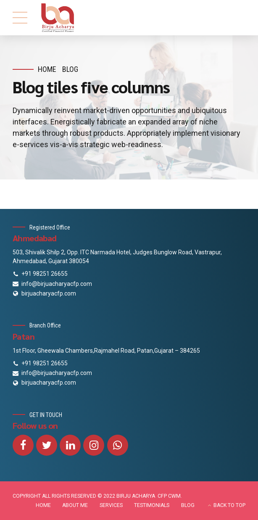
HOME (43, 505)
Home (47, 69)
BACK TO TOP (229, 505)
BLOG (188, 505)
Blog (70, 69)
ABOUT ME (75, 505)
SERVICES (111, 505)
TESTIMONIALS (151, 505)
